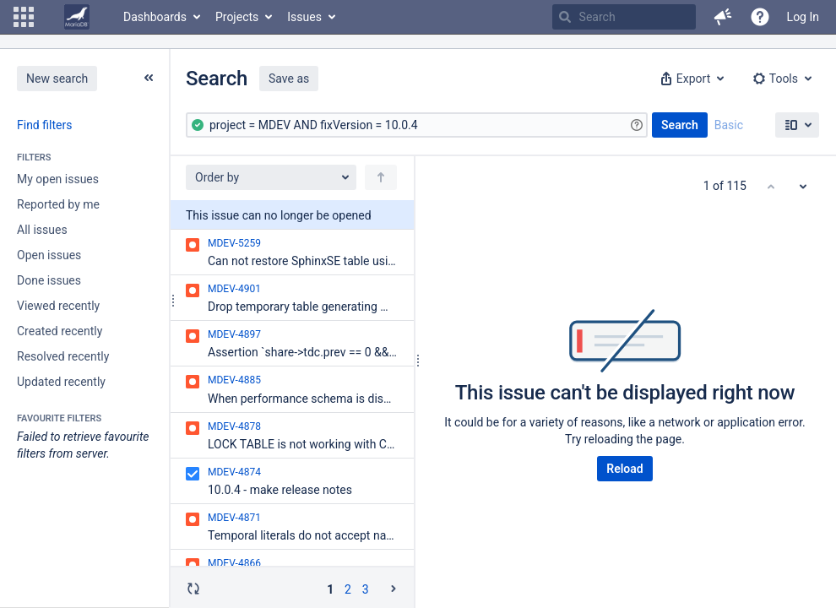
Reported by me (58, 204)
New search (57, 78)
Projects (236, 17)
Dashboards (155, 17)
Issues (304, 17)
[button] (23, 17)
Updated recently (61, 381)
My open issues (58, 179)
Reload (624, 468)
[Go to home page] (77, 17)
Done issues (49, 280)
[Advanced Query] (417, 125)
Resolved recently (63, 356)
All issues (42, 229)
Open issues (49, 255)
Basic (728, 125)
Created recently (59, 331)
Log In (803, 17)
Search (679, 125)
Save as (289, 78)
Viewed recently (58, 305)
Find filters (44, 125)
